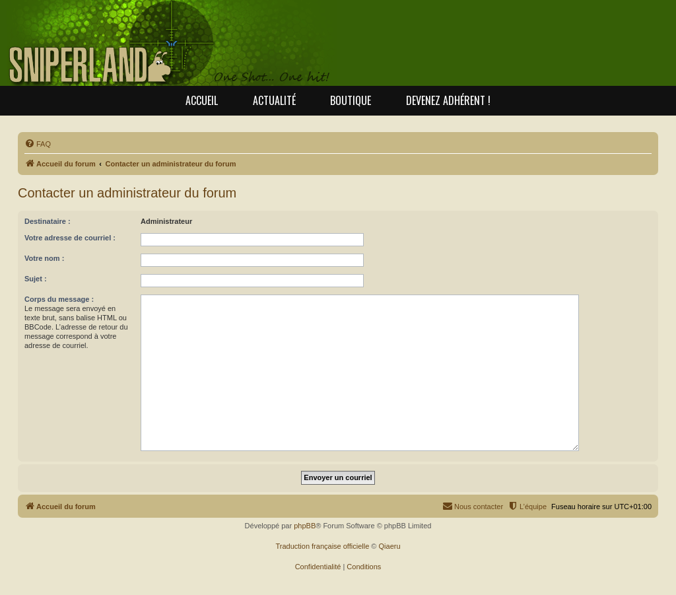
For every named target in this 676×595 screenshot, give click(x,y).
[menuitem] (37, 144)
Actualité (274, 100)
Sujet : (35, 279)
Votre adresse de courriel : (70, 238)
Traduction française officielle (322, 546)
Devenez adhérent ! (448, 100)
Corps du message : (59, 299)
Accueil (202, 100)
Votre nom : (44, 258)
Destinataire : (47, 221)
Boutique (350, 100)
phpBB (305, 526)
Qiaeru (390, 546)
